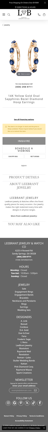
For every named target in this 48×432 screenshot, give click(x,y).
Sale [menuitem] (24, 288)
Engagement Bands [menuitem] (24, 294)
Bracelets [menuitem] (24, 297)
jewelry (7, 25)
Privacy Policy (22, 416)
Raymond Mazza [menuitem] (24, 369)
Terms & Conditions (36, 416)
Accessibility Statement (24, 421)
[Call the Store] (24, 256)
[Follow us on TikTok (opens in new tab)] (33, 403)
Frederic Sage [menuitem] (23, 339)
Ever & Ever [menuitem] (24, 333)
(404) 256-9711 (24, 86)
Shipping (13, 156)
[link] (25, 7)
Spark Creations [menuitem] (24, 372)
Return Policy (9, 416)
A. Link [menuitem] (24, 321)
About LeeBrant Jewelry (24, 186)
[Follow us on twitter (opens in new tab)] (27, 403)
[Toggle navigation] (4, 14)
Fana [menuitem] (24, 336)
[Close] (44, 2)
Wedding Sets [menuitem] (24, 310)
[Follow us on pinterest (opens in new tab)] (20, 403)
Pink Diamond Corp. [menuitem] (24, 366)
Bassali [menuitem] (24, 324)
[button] (11, 14)
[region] (24, 55)
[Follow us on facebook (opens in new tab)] (39, 403)
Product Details (24, 177)
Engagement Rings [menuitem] (24, 291)
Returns (35, 156)
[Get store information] (24, 260)
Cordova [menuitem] (24, 327)
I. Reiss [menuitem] (24, 342)
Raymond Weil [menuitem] (24, 351)
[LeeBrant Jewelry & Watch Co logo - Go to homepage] (24, 14)
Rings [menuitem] (24, 304)
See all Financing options (24, 119)
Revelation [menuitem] (24, 354)
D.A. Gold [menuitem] (24, 330)
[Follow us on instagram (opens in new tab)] (8, 403)
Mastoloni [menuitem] (24, 348)
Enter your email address (24, 385)
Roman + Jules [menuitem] (24, 357)
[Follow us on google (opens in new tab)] (14, 403)
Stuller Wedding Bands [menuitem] (24, 360)
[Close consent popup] (44, 428)
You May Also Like (24, 224)
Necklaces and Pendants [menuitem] (24, 300)
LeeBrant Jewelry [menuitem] (24, 345)
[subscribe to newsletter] (35, 390)
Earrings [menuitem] (24, 307)
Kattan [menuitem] (24, 363)
